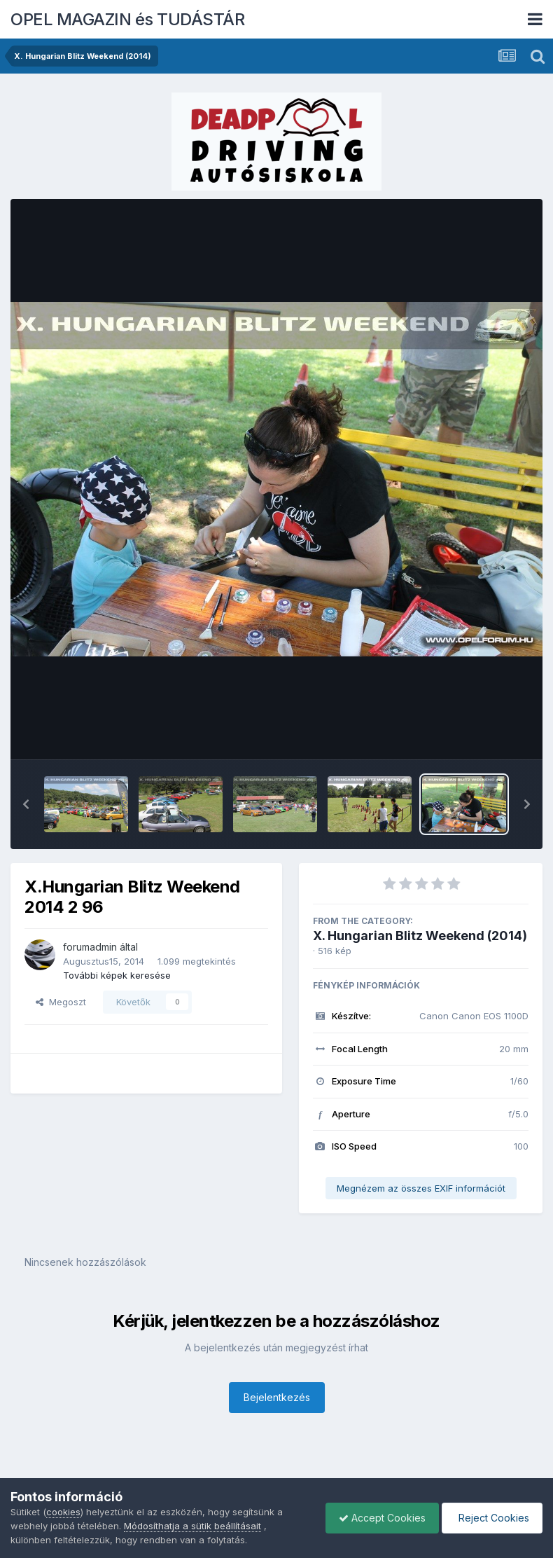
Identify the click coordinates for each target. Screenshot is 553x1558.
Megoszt (61, 1001)
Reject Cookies (491, 1518)
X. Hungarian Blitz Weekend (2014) (420, 935)
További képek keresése (117, 975)
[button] (25, 804)
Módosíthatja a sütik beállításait (192, 1525)
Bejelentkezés (277, 1397)
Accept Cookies (378, 1518)
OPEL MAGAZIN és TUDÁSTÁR (127, 19)
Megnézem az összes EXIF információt (421, 1188)
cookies (63, 1511)
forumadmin (90, 947)
